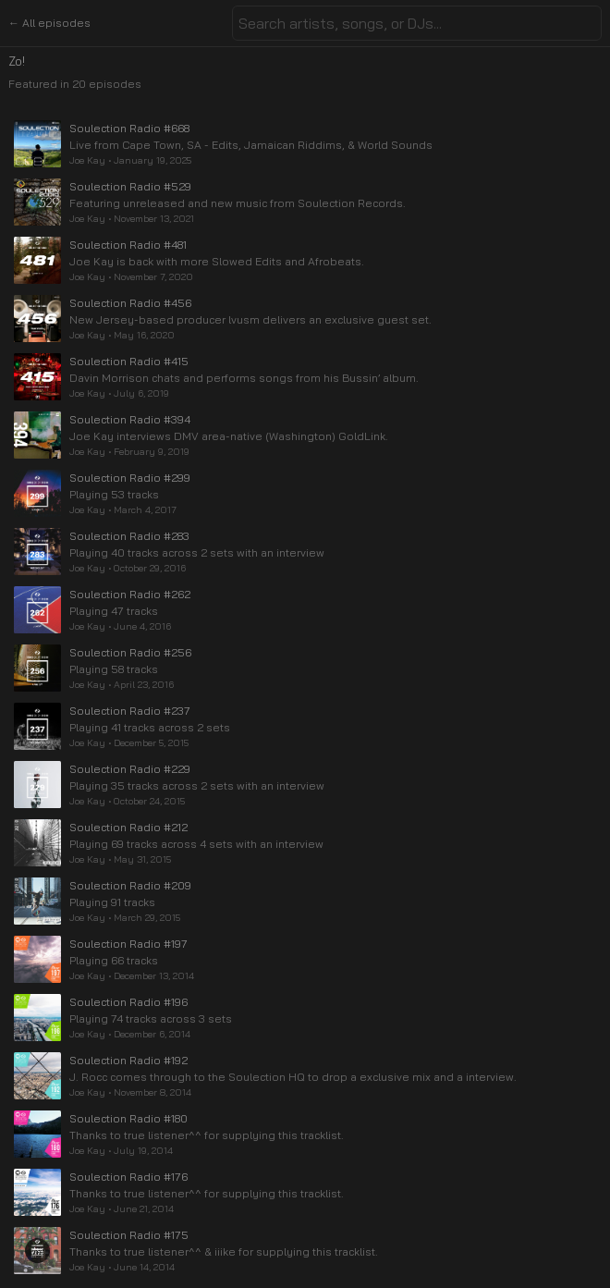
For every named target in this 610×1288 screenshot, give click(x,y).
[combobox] (417, 23)
